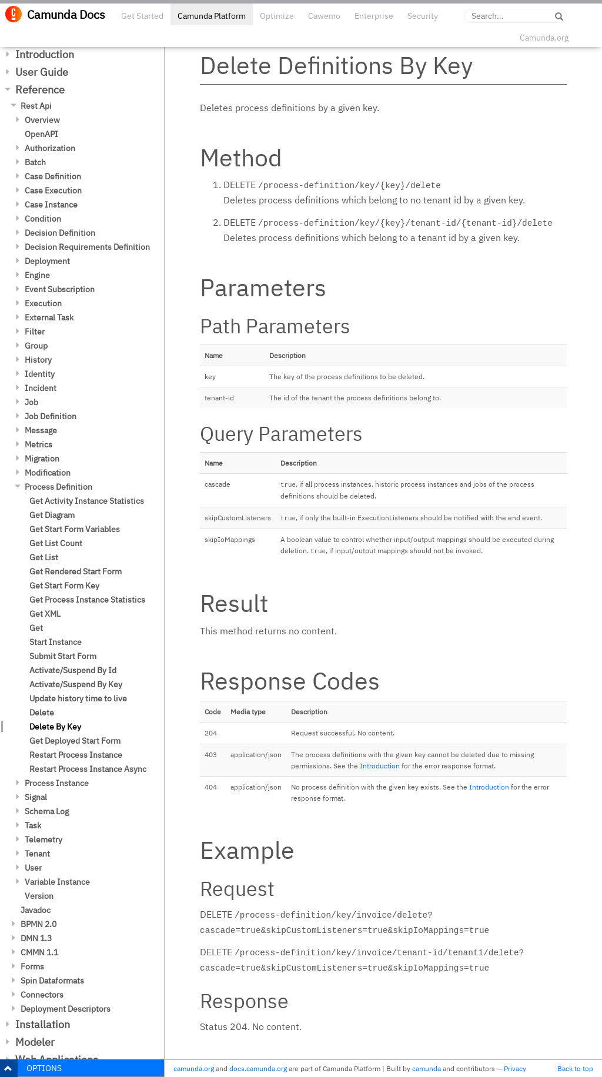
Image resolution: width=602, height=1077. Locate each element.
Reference (40, 89)
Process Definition (58, 486)
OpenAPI (41, 134)
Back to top (575, 1068)
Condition (43, 218)
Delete (41, 712)
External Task (49, 317)
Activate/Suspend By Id (72, 670)
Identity (40, 374)
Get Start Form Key (64, 585)
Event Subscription (60, 289)
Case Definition (53, 176)
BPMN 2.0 (38, 924)
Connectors (42, 994)
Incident (40, 388)
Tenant (37, 853)
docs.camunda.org (258, 1068)
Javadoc (36, 910)
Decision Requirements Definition (87, 247)
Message (41, 430)
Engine (37, 275)
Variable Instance (57, 882)
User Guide (41, 72)
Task (33, 825)
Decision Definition (60, 233)
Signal (36, 797)
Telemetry (43, 839)
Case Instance (51, 204)
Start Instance (55, 642)
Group (36, 345)
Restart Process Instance (75, 755)
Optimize (277, 16)
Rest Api (36, 106)
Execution (43, 303)
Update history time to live (78, 698)
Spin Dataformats (52, 980)
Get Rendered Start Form (75, 571)
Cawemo (324, 16)
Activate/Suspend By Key (75, 684)
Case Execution (53, 190)
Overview (42, 120)
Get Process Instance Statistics (87, 599)
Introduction (44, 54)
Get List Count (55, 543)
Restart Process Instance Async (87, 769)
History (38, 359)
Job (31, 402)
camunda (426, 1068)
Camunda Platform (212, 16)
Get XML (45, 613)
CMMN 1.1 (39, 952)
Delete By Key (55, 726)
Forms (32, 966)
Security (422, 16)
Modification (48, 472)
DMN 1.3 (36, 938)
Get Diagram (52, 515)
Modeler (35, 1042)
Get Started (142, 16)
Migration (42, 458)
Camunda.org (544, 37)
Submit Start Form (62, 656)
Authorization (50, 148)
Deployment (47, 261)
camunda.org (193, 1068)
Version (39, 896)
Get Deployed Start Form (75, 740)
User (33, 867)
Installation (42, 1024)
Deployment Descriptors (66, 1009)
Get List (43, 557)
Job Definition (50, 416)
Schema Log (47, 811)
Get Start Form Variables (74, 529)
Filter (35, 331)
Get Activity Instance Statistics (86, 501)
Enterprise (373, 16)
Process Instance (57, 783)
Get (36, 628)
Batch (35, 162)
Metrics (38, 444)
